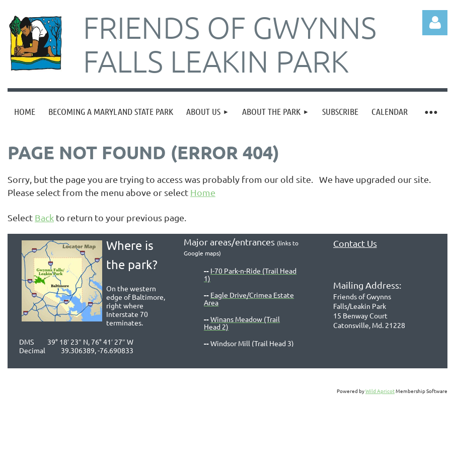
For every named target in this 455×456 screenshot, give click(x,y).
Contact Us (355, 243)
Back (44, 217)
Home (202, 192)
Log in (434, 22)
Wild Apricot (380, 391)
